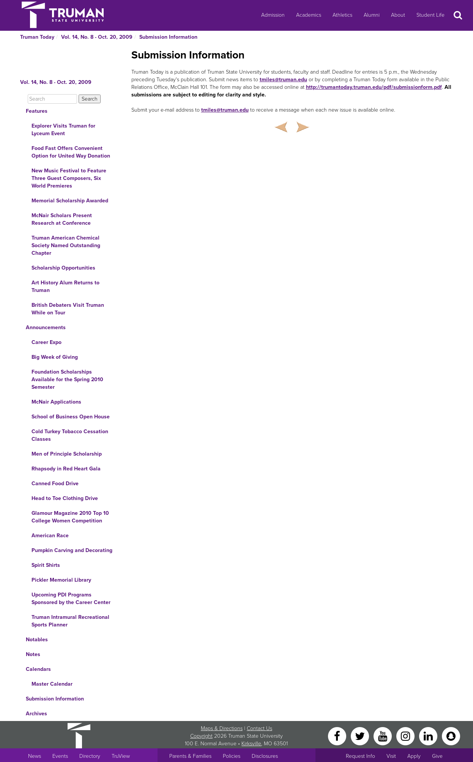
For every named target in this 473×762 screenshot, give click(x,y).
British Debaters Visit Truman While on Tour (68, 309)
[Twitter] (360, 735)
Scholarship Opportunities (63, 268)
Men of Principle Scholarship (67, 454)
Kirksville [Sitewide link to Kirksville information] (251, 743)
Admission (273, 15)
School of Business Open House (71, 416)
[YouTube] (383, 735)
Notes (33, 654)
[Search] (52, 99)
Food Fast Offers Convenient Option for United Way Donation (71, 152)
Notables (37, 639)
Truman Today (37, 37)
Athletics (342, 15)
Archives (36, 713)
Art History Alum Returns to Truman (65, 286)
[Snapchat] (451, 735)
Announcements (46, 327)
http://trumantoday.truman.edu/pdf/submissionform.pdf (374, 87)
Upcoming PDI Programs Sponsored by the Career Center (71, 599)
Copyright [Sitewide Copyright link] (201, 736)
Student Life (430, 15)
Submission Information (168, 37)
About (398, 15)
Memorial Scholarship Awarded (70, 200)
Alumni (372, 15)
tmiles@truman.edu (283, 79)
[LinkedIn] (429, 735)
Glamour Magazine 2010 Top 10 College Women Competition (70, 517)
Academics (308, 15)
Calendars (38, 669)
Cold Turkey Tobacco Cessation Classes (70, 435)
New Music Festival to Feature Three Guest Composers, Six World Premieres (69, 178)
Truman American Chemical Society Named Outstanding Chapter (66, 245)
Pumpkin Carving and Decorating (72, 550)
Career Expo (46, 342)
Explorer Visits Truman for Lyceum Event (63, 130)
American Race (50, 535)
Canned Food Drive (55, 483)
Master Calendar (52, 684)
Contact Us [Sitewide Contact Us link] (259, 728)
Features (36, 111)
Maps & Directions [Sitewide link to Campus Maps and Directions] (222, 728)
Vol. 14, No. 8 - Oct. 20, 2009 (96, 37)
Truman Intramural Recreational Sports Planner (70, 621)
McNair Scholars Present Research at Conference (62, 219)
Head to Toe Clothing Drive (65, 498)
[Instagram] (406, 735)
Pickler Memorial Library (61, 580)
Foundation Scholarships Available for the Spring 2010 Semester (67, 379)
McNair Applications (56, 402)
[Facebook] (337, 735)
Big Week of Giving (55, 357)
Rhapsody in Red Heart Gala (66, 468)
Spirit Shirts (46, 565)
